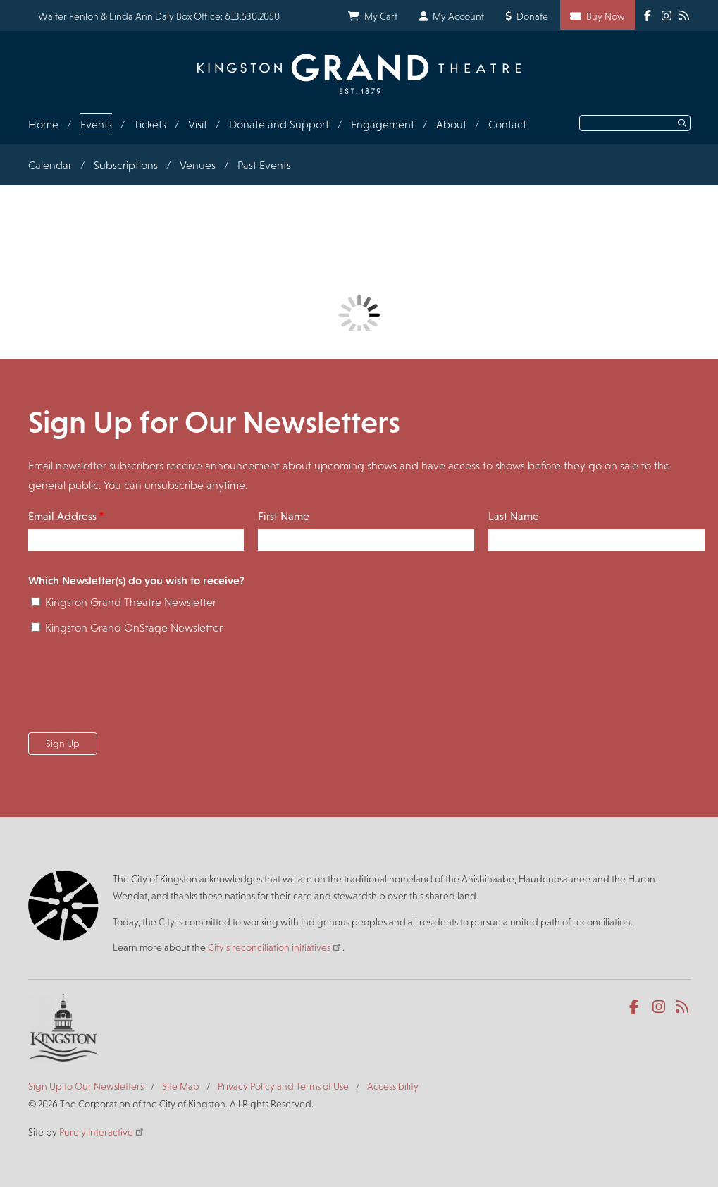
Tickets (150, 124)
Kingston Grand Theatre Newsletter (130, 602)
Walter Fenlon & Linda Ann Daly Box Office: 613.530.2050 (159, 16)
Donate (532, 16)
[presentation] (135, 687)
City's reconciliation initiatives (275, 947)
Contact (507, 124)
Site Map (180, 1086)
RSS (683, 1007)
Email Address (62, 516)
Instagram (659, 1007)
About (451, 124)
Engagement (382, 124)
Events (96, 124)
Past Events (264, 165)
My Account (458, 16)
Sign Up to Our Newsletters (86, 1086)
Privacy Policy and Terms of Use (283, 1086)
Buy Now (605, 16)
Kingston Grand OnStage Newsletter (134, 628)
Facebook (636, 1007)
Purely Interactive (102, 1132)
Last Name (513, 516)
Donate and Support (279, 124)
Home (43, 124)
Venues (198, 165)
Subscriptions (126, 165)
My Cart (380, 16)
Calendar (50, 165)
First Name (283, 516)
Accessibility (393, 1086)
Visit (197, 124)
